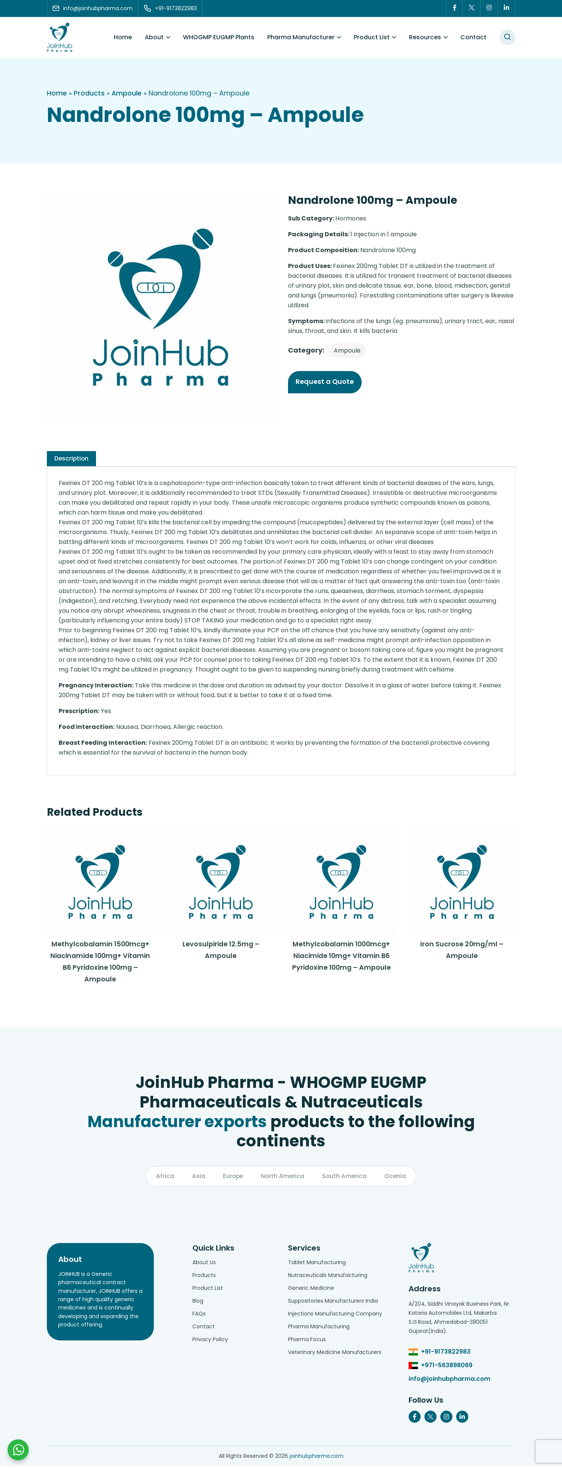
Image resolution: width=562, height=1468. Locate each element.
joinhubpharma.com (317, 1458)
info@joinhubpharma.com (449, 1380)
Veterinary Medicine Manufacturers (334, 1354)
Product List (372, 37)
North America (282, 1178)
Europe (232, 1178)
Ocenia (396, 1178)
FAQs (199, 1315)
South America (345, 1178)
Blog (197, 1302)
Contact (473, 37)
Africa (164, 1178)
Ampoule (126, 93)
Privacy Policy (210, 1341)
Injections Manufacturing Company (335, 1315)
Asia (197, 1178)
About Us (204, 1264)
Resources (425, 37)
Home (123, 37)
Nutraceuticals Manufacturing (327, 1277)
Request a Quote (325, 382)
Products (89, 93)
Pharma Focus (307, 1341)
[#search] (508, 38)
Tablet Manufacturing (317, 1264)
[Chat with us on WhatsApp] (18, 1449)
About (154, 37)
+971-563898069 (446, 1367)
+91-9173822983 (446, 1353)
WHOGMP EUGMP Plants (218, 37)
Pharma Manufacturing (319, 1328)
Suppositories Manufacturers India (333, 1302)
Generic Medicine (311, 1290)
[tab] (72, 459)
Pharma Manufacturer (300, 37)
